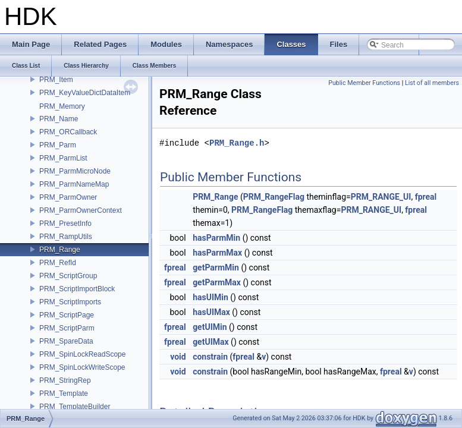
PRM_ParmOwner (68, 197)
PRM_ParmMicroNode (75, 171)
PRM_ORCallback (68, 132)
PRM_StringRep (65, 380)
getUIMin (210, 327)
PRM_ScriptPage (66, 315)
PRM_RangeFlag (273, 197)
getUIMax (211, 342)
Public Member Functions (364, 83)
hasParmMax (217, 252)
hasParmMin (216, 238)
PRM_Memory (62, 106)
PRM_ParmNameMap (74, 184)
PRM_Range (59, 250)
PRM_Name (58, 119)
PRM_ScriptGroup (68, 276)
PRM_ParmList (63, 158)
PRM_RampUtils (65, 236)
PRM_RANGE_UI (381, 197)
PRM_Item (56, 79)
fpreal (426, 197)
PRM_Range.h (236, 143)
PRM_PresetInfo (65, 223)
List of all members (432, 83)
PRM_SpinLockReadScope (82, 354)
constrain (210, 356)
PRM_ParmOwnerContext (80, 210)
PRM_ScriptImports (70, 302)
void (178, 356)
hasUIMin (210, 297)
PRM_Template (63, 393)
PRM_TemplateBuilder (74, 406)
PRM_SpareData (66, 341)
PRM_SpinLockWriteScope (82, 367)
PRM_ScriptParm (67, 328)
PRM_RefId (57, 263)
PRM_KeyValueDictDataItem (84, 93)
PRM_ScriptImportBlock (77, 289)
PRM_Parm (57, 145)
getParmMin (216, 267)
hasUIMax (211, 312)
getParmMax (217, 282)
